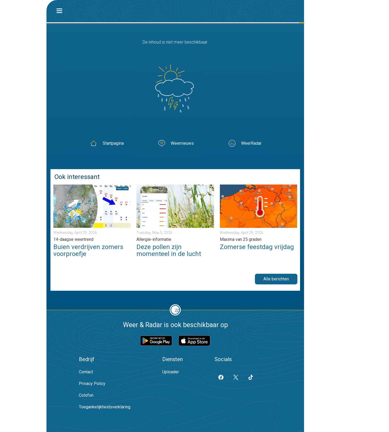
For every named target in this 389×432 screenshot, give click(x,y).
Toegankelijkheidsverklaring (104, 406)
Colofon (86, 395)
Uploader (170, 371)
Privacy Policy (92, 383)
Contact (86, 371)
